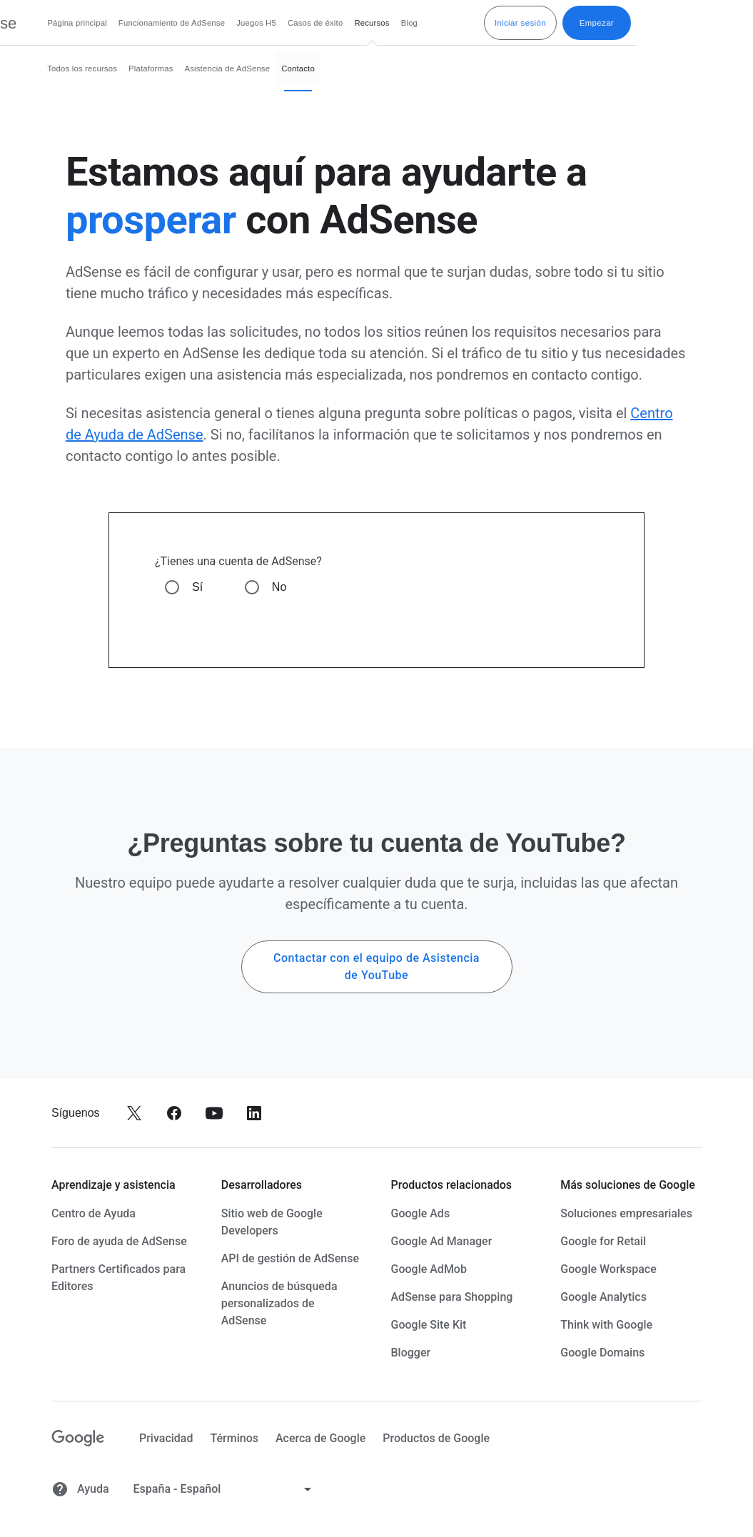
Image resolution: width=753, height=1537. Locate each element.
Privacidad (166, 1438)
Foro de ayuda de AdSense (119, 1241)
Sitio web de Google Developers (272, 1222)
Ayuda (80, 1489)
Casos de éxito (432, 23)
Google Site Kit (429, 1324)
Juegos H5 (373, 23)
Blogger (411, 1352)
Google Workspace (608, 1269)
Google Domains (602, 1352)
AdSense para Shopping (452, 1297)
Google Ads (420, 1213)
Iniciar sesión (636, 23)
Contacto (414, 68)
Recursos (487, 23)
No (279, 587)
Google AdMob (429, 1269)
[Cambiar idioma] (224, 1489)
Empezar (713, 23)
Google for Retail (603, 1241)
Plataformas (267, 68)
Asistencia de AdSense (344, 68)
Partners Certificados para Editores (118, 1277)
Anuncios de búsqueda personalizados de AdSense (279, 1303)
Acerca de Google (320, 1438)
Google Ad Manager (441, 1241)
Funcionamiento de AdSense (288, 23)
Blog (525, 23)
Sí (197, 587)
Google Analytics (603, 1297)
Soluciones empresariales (626, 1213)
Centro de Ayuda (93, 1213)
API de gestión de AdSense (290, 1258)
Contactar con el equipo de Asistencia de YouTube (376, 966)
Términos (234, 1438)
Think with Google (606, 1324)
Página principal (193, 23)
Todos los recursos (198, 68)
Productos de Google (436, 1438)
